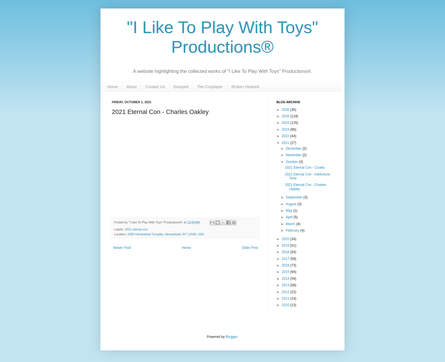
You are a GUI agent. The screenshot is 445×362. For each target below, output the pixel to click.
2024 (286, 123)
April (289, 217)
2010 (286, 305)
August (291, 204)
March (291, 224)
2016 (286, 265)
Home (112, 86)
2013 (286, 285)
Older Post (250, 248)
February (293, 230)
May (289, 211)
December (294, 149)
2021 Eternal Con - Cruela (304, 168)
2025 (286, 116)
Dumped (180, 86)
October (292, 162)
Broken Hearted (245, 86)
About (131, 86)
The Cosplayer (210, 86)
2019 (286, 245)
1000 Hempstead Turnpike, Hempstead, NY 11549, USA (165, 234)
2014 (286, 279)
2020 (286, 239)
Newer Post (122, 248)
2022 (286, 136)
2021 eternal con (136, 229)
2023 (286, 130)
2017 (286, 259)
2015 (286, 272)
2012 (286, 292)
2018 (286, 252)
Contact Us (155, 86)
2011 (286, 298)
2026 (286, 110)
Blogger (231, 337)
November (294, 155)
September (294, 197)
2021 (286, 143)
